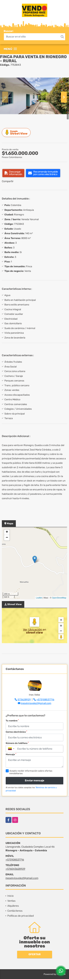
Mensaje (11, 754)
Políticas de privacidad (20, 915)
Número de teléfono (17, 743)
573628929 (24, 699)
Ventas (11, 900)
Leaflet (39, 598)
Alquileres (13, 905)
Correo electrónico (16, 731)
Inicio (10, 895)
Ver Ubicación (33, 629)
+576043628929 (15, 868)
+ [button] (7, 532)
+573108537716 (45, 699)
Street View (16, 132)
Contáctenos (14, 910)
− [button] (7, 538)
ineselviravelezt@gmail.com (36, 703)
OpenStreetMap (59, 598)
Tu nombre (12, 720)
